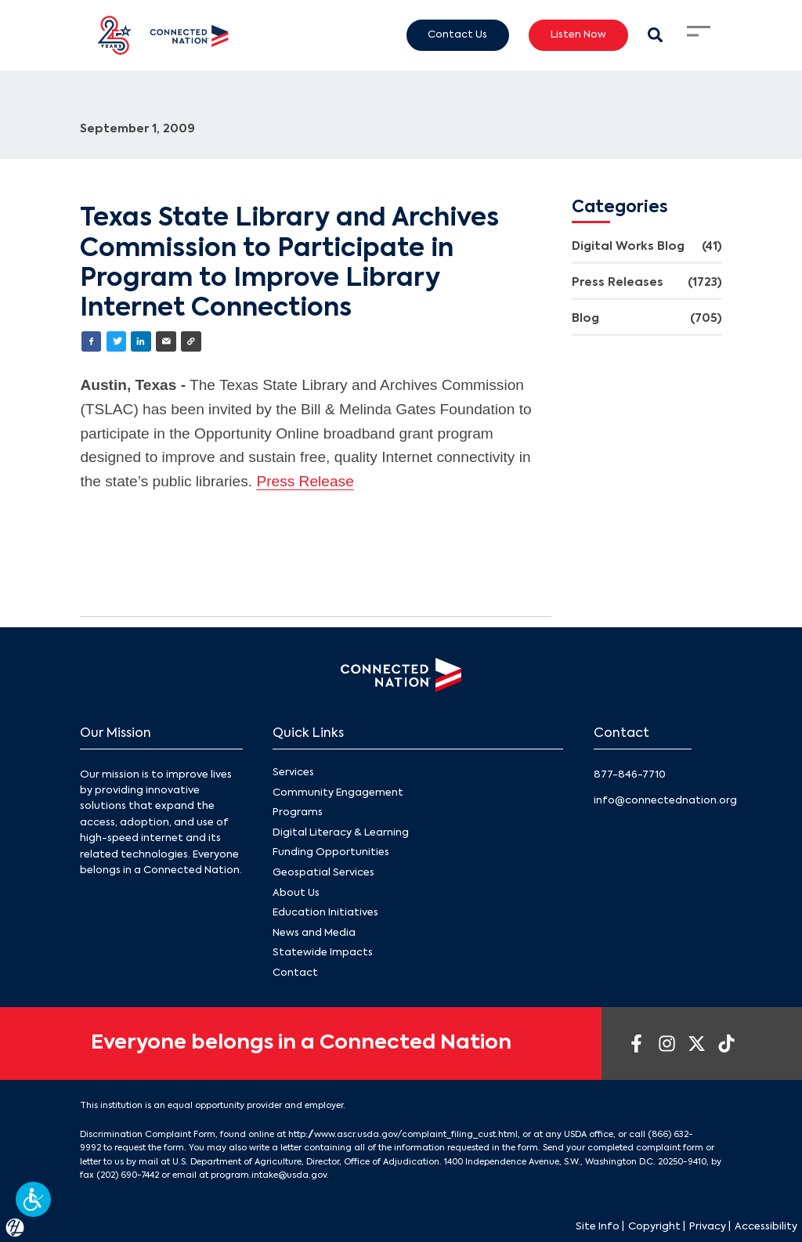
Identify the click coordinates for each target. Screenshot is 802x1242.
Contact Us (457, 34)
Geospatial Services (323, 873)
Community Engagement (338, 793)
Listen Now (578, 34)
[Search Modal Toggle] (655, 34)
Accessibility (766, 1227)
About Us (296, 893)
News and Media (314, 933)
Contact (295, 973)
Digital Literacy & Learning (341, 833)
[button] (33, 1199)
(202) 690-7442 (127, 1175)
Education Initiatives (325, 913)
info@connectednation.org (665, 801)
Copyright (654, 1227)
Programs (298, 813)
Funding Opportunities (331, 853)
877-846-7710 (630, 775)
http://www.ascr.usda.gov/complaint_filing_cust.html (403, 1135)
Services (293, 773)
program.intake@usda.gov (269, 1175)
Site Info (598, 1227)
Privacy (707, 1227)
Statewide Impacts (323, 953)
